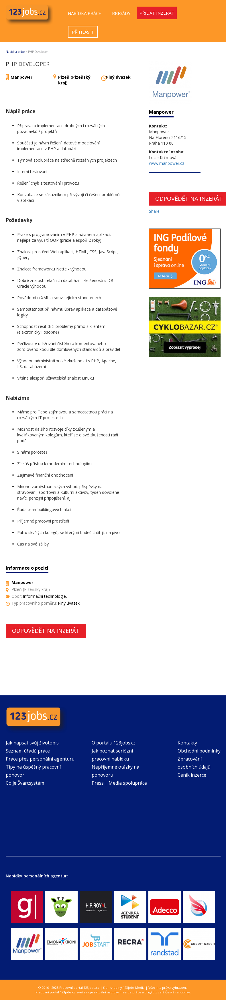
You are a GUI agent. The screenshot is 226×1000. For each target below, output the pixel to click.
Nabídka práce (84, 13)
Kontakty (187, 743)
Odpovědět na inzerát (46, 631)
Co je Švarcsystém (25, 783)
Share (154, 211)
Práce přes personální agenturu (40, 759)
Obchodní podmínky (199, 751)
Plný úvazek (118, 77)
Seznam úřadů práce (28, 751)
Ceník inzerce (192, 775)
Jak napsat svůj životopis (32, 743)
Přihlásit (83, 32)
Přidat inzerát (156, 13)
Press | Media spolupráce (119, 783)
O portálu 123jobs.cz (113, 743)
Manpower (21, 77)
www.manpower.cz (166, 163)
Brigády (121, 13)
